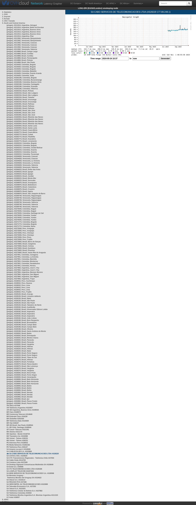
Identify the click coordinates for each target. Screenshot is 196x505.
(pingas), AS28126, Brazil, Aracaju (20, 294)
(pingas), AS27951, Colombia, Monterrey (22, 261)
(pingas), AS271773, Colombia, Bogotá (22, 222)
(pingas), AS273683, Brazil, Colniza (20, 246)
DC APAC (111, 3)
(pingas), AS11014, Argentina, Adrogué (22, 25)
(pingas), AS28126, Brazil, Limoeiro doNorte (24, 296)
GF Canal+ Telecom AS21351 (18, 430)
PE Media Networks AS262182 (18, 445)
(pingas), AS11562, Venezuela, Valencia (22, 49)
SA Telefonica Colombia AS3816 (19, 493)
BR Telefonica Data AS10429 (18, 421)
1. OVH (5, 14)
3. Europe (6, 19)
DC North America (93, 3)
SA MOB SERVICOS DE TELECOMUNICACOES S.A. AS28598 (30, 473)
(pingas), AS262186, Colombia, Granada (22, 86)
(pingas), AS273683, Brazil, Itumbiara (21, 248)
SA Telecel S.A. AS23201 (16, 489)
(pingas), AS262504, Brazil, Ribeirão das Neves (25, 117)
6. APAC (5, 499)
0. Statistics (6, 12)
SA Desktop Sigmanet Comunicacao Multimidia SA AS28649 (30, 465)
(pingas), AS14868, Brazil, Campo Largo (22, 51)
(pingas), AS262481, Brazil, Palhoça (20, 104)
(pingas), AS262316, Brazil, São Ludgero (22, 93)
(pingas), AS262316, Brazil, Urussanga (21, 100)
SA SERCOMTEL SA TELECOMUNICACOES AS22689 (27, 484)
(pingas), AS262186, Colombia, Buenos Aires (24, 82)
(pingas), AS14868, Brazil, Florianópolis (22, 58)
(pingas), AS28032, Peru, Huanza (19, 283)
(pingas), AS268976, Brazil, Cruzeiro (20, 189)
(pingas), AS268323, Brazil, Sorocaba (21, 180)
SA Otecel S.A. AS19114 (16, 480)
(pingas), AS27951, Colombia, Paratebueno (23, 263)
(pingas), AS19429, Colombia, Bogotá (21, 65)
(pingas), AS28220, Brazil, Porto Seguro (22, 353)
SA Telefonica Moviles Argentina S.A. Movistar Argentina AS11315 (32, 495)
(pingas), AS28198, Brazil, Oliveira (20, 329)
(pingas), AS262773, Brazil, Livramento (22, 141)
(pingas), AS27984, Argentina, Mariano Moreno (25, 272)
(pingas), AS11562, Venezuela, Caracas (22, 43)
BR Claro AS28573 (14, 412)
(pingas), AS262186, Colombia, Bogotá (22, 78)
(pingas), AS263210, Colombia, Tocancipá (23, 154)
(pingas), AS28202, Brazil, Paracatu (20, 340)
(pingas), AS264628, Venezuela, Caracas (22, 156)
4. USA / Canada (8, 21)
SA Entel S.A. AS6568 (15, 467)
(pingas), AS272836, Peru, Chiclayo (20, 233)
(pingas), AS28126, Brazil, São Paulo (21, 301)
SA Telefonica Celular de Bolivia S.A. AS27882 (24, 491)
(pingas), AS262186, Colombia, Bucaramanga (24, 80)
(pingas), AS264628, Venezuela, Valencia (22, 165)
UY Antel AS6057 (13, 497)
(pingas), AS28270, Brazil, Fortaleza (20, 362)
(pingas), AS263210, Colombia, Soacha (22, 150)
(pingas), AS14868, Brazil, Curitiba (20, 54)
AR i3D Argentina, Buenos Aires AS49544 (23, 410)
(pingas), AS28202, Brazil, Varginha (20, 344)
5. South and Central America (13, 23)
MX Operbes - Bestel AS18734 (18, 434)
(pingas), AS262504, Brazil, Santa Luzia (22, 126)
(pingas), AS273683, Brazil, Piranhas (21, 250)
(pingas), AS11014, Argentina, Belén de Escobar (25, 27)
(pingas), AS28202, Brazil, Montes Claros (22, 338)
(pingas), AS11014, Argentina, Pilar (20, 36)
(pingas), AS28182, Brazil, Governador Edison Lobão (27, 309)
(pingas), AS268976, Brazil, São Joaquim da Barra (26, 194)
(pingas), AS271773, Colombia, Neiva (21, 226)
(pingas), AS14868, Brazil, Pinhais (20, 60)
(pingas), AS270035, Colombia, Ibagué (21, 209)
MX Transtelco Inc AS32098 (17, 436)
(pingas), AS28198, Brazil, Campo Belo (22, 325)
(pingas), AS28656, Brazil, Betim (19, 386)
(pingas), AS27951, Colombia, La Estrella (22, 257)
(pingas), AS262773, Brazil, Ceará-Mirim (22, 130)
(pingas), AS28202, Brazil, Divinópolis (21, 336)
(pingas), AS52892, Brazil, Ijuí (18, 399)
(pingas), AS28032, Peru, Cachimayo (21, 281)
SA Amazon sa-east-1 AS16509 (18, 449)
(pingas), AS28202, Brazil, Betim (19, 333)
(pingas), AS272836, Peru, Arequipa (20, 228)
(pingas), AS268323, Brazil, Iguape (20, 172)
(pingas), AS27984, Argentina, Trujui (21, 279)
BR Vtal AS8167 (13, 423)
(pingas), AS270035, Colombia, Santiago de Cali (25, 213)
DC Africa (124, 3)
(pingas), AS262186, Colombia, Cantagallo (23, 84)
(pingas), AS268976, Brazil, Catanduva (21, 187)
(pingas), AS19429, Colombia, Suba (20, 75)
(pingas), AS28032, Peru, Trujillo (19, 292)
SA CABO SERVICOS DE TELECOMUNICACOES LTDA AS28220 (34, 454)
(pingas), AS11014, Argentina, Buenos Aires (24, 30)
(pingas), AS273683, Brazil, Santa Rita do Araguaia (26, 253)
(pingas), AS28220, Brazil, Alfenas (20, 347)
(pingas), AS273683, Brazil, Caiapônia (21, 244)
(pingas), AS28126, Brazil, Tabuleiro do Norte (24, 305)
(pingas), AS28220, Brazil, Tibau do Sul (22, 357)
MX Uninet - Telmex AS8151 (17, 438)
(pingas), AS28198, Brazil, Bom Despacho (23, 320)
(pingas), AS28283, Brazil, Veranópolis (21, 377)
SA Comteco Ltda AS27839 (17, 462)
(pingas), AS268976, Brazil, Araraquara (22, 183)
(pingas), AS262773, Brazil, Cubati (20, 135)
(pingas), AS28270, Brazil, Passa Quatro (22, 364)
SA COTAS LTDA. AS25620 (17, 456)
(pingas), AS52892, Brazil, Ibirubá (19, 392)
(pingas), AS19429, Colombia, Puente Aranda (24, 73)
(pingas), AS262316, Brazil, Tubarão (20, 97)
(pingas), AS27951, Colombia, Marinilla (22, 259)
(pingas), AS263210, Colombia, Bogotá (22, 143)
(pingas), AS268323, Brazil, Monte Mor (21, 178)
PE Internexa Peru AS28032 (17, 443)
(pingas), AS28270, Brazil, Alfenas (20, 360)
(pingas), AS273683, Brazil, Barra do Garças (24, 242)
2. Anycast (6, 16)
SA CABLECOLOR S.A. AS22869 (19, 451)
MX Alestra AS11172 (14, 432)
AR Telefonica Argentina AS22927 (20, 408)
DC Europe (75, 3)
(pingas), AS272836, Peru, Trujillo (19, 239)
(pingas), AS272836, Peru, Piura (19, 237)
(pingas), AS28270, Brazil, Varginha (20, 368)
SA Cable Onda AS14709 (16, 460)
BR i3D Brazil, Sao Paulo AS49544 (20, 425)
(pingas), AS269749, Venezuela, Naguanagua (24, 196)
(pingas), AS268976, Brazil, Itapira (20, 191)
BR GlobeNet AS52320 (15, 419)
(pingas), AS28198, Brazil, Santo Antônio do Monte (26, 331)
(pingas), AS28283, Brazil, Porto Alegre (22, 375)
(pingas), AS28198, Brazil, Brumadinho (22, 322)
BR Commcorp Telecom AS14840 (19, 414)
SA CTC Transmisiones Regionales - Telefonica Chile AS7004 (30, 458)
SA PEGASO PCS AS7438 (16, 482)
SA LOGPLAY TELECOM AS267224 (20, 471)
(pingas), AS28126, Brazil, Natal (19, 298)
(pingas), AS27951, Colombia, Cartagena (22, 255)
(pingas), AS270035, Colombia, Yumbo (21, 215)
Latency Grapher (46, 3)
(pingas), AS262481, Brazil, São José (21, 110)
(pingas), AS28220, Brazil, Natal (19, 351)
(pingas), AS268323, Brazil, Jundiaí (20, 176)
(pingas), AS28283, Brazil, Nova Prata (21, 373)
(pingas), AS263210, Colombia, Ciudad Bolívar (24, 148)
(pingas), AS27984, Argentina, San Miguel (23, 274)
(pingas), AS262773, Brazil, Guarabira (21, 139)
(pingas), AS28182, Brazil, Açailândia (21, 307)
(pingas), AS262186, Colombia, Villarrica (22, 89)
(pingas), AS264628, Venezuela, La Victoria (23, 161)
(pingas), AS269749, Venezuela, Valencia (22, 202)
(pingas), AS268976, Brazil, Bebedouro (22, 185)
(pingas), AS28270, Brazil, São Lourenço (22, 366)
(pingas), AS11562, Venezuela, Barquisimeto (24, 38)
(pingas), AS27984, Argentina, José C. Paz (23, 268)
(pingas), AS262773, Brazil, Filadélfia (21, 137)
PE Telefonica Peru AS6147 (17, 447)
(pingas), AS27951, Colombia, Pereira (21, 266)
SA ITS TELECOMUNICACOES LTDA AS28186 (24, 469)
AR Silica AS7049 (13, 406)
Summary (138, 3)
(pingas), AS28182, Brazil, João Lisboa (22, 318)
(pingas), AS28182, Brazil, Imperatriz (21, 312)
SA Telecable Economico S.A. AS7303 (21, 486)
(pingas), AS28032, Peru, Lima (18, 285)
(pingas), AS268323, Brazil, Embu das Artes (23, 169)
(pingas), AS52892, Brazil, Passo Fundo (22, 401)
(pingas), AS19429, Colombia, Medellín (22, 71)
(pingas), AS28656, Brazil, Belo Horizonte (23, 379)
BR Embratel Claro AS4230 (17, 416)
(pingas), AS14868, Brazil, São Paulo (21, 62)
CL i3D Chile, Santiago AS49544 (19, 427)
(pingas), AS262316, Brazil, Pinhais (20, 91)
